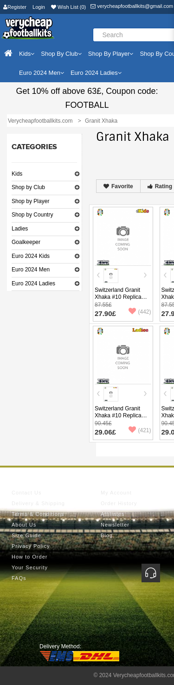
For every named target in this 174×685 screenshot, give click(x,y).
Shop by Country (32, 214)
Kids (17, 174)
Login (38, 7)
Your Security (30, 567)
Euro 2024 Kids (31, 256)
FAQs (19, 578)
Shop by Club (28, 187)
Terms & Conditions (38, 514)
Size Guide (26, 535)
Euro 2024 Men (31, 269)
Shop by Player (30, 201)
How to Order (29, 557)
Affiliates (112, 514)
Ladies (20, 228)
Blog (107, 535)
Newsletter (115, 524)
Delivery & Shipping (38, 503)
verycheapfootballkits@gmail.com (131, 6)
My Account (116, 492)
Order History (119, 503)
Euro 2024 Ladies (33, 283)
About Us (24, 524)
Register (14, 7)
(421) (140, 430)
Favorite (118, 186)
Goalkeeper (26, 242)
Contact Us (26, 492)
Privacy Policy (31, 546)
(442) (140, 312)
